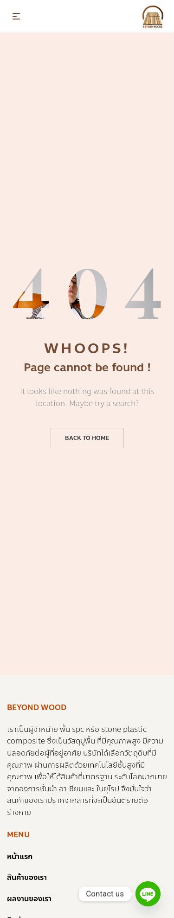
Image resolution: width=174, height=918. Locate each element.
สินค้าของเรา (27, 877)
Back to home (87, 438)
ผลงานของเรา (29, 899)
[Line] (148, 893)
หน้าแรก (19, 856)
